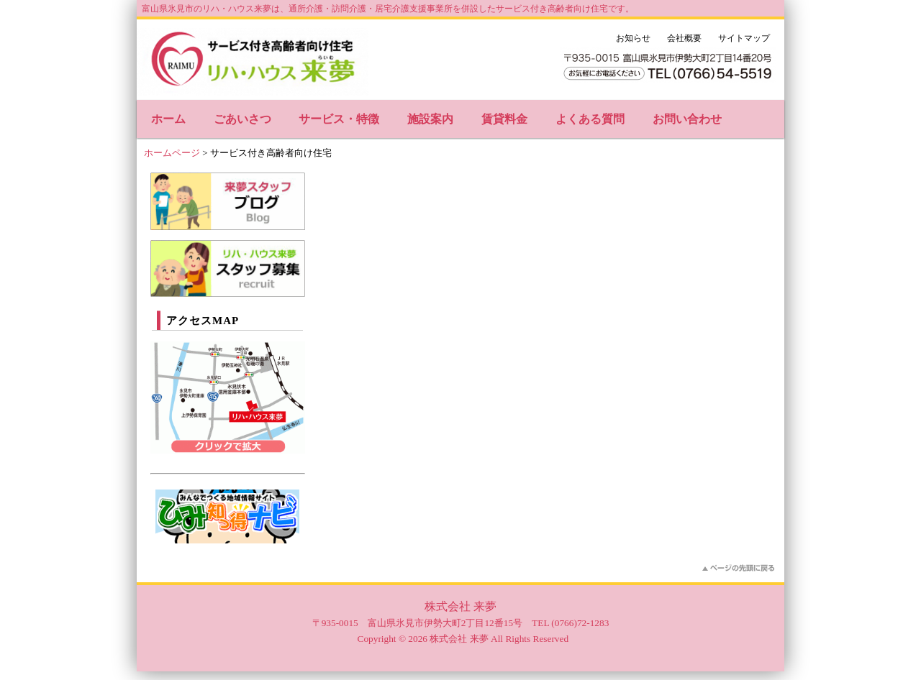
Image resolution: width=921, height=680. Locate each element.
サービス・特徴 (339, 119)
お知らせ (633, 38)
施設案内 (430, 119)
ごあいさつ (242, 119)
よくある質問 (590, 119)
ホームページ (172, 152)
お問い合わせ (687, 119)
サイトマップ (744, 38)
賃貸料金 (504, 119)
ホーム (168, 119)
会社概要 (684, 38)
